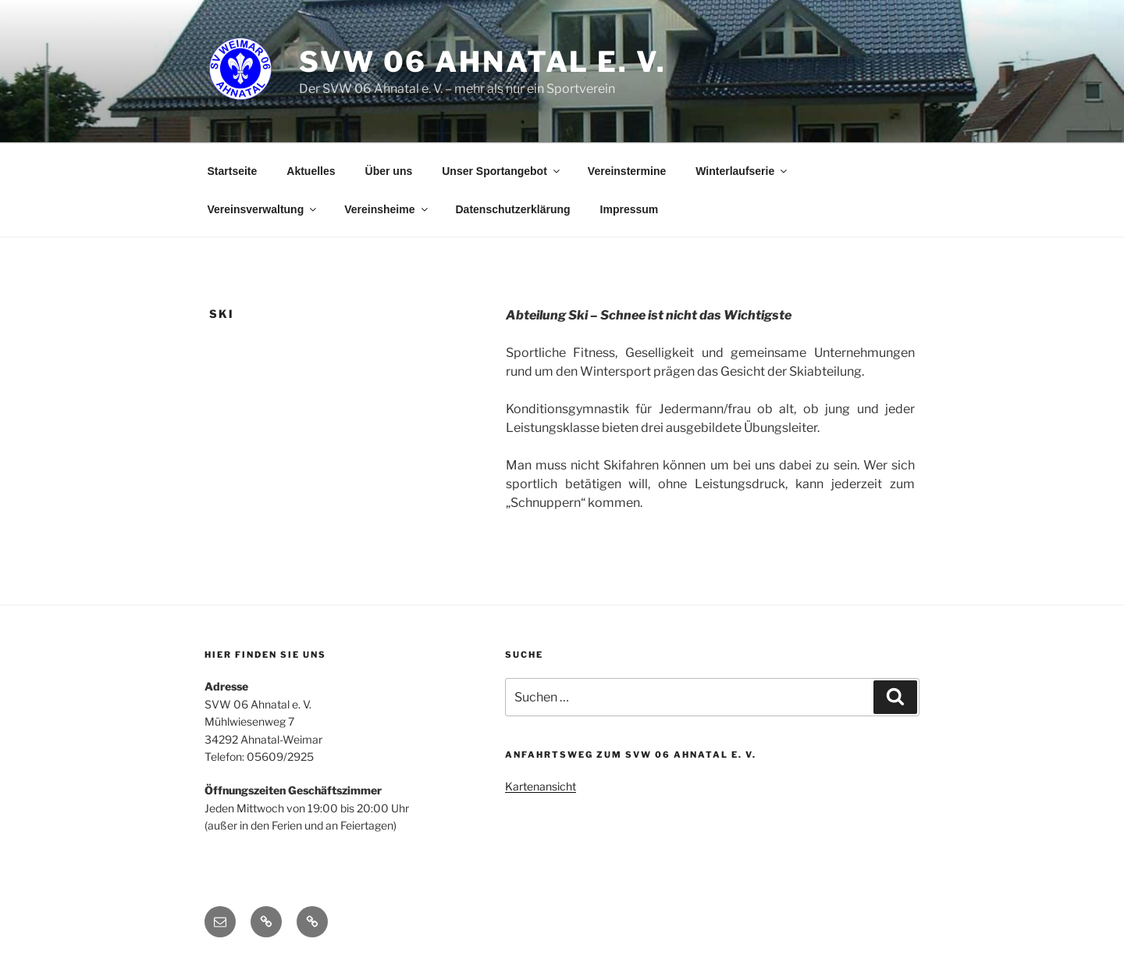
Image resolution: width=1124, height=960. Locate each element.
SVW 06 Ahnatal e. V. (483, 62)
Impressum (629, 209)
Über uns (389, 171)
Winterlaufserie (742, 171)
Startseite (233, 171)
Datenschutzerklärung (513, 209)
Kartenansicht (540, 786)
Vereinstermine (627, 171)
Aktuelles (310, 171)
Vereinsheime (386, 209)
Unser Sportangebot (502, 171)
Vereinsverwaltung (263, 209)
